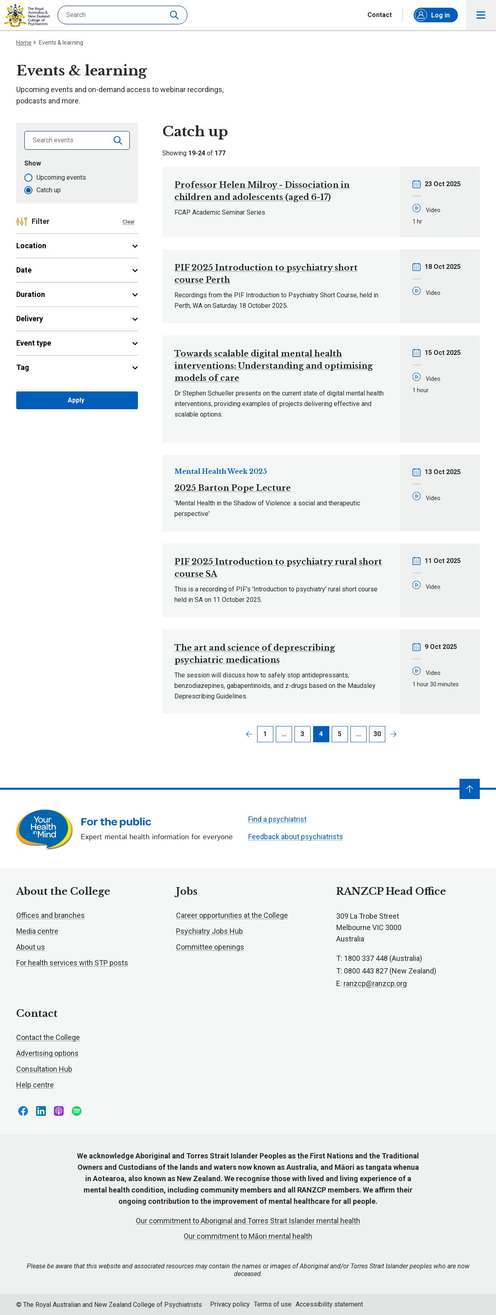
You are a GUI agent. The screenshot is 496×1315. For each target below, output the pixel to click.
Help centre (35, 1085)
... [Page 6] (358, 734)
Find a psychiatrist (277, 819)
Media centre (37, 931)
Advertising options (47, 1053)
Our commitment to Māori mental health (248, 1236)
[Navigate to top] (469, 789)
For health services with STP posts (72, 962)
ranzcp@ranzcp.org (375, 983)
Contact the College (48, 1037)
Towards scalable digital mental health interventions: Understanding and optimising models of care (273, 366)
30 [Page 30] (377, 734)
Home (24, 42)
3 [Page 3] (302, 734)
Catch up (49, 190)
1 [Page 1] (265, 734)
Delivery (77, 318)
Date (77, 270)
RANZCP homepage (26, 15)
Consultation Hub (44, 1069)
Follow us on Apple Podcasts (59, 1111)
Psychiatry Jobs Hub (209, 931)
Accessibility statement (329, 1304)
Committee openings (210, 947)
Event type (77, 343)
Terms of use (273, 1304)
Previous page (249, 734)
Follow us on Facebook (23, 1111)
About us (30, 947)
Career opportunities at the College (232, 915)
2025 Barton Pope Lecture (232, 488)
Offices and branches (50, 915)
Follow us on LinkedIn (41, 1111)
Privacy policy (230, 1304)
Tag (77, 367)
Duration (77, 294)
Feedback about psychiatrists (295, 836)
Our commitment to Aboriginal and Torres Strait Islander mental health (248, 1220)
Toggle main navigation (481, 15)
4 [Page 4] (321, 734)
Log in (432, 15)
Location (77, 245)
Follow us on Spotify (77, 1111)
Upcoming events (61, 177)
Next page (393, 734)
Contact (379, 15)
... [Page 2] (283, 734)
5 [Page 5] (339, 734)
